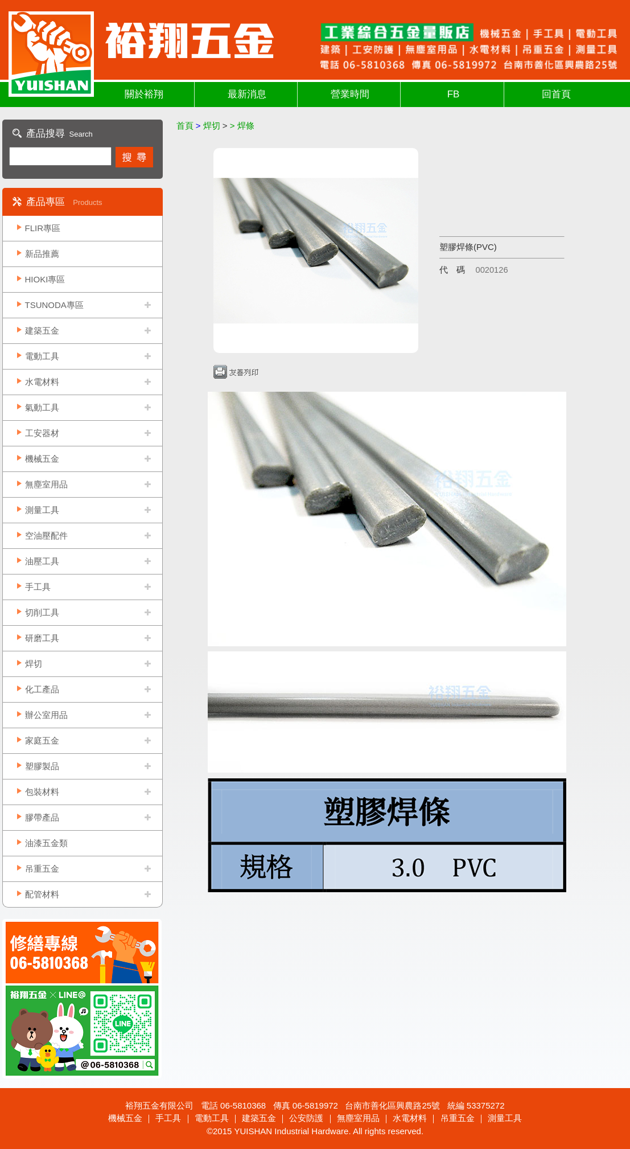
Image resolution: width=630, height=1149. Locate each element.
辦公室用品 (46, 715)
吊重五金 (42, 868)
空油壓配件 (46, 535)
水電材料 (42, 382)
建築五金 (42, 330)
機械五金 (42, 458)
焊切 (33, 663)
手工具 (38, 587)
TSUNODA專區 (54, 305)
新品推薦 (42, 253)
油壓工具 (42, 561)
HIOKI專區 (45, 279)
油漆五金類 (46, 843)
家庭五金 (42, 740)
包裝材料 (42, 792)
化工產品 (42, 689)
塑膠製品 (42, 766)
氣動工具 (42, 407)
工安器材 (42, 433)
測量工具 (42, 510)
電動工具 (42, 356)
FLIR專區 (43, 228)
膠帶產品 (42, 817)
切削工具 (42, 612)
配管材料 (42, 894)
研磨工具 (42, 638)
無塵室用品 (46, 484)
